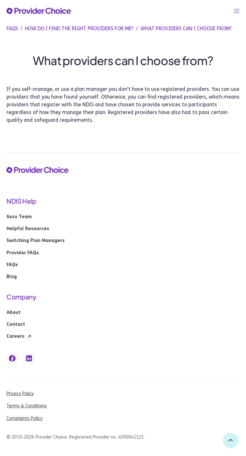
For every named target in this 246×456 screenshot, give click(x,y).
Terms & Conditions (26, 406)
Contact (15, 324)
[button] (237, 11)
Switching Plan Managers (35, 240)
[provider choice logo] (38, 11)
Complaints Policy (24, 418)
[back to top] (230, 440)
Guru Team (19, 216)
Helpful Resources (27, 228)
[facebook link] (12, 358)
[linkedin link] (29, 358)
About (13, 312)
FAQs (12, 264)
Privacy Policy (20, 393)
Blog (11, 276)
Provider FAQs (22, 253)
